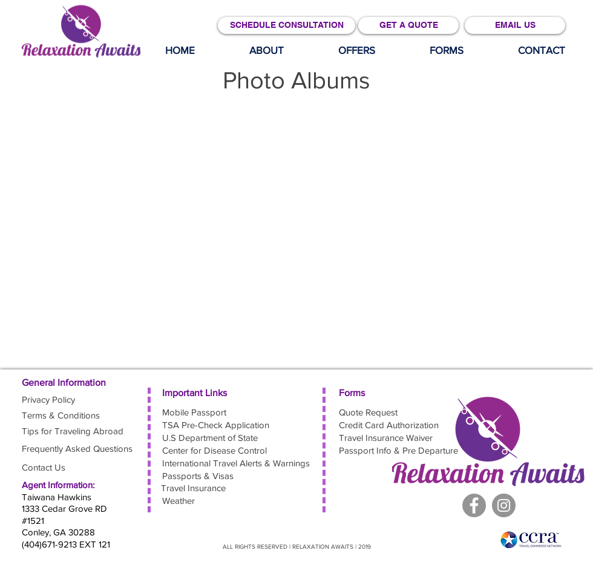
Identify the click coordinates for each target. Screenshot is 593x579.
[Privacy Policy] (65, 399)
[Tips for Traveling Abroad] (72, 431)
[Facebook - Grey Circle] (474, 505)
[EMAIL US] (515, 25)
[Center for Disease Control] (216, 450)
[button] (356, 50)
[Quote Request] (382, 412)
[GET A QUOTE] (408, 25)
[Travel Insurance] (193, 487)
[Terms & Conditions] (65, 415)
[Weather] (205, 500)
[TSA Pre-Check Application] (217, 425)
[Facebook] (504, 505)
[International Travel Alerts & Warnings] (238, 463)
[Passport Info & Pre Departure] (399, 450)
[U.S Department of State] (211, 437)
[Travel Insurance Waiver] (386, 437)
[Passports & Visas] (205, 475)
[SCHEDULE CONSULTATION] (286, 25)
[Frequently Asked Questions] (79, 448)
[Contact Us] (44, 467)
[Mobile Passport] (205, 412)
